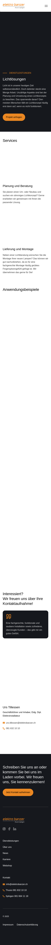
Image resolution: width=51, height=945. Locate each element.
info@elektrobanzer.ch (17, 884)
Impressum (8, 925)
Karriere (6, 859)
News (5, 853)
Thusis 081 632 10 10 (16, 890)
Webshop (7, 865)
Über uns (7, 847)
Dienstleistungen (11, 841)
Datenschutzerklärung (27, 925)
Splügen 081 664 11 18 (17, 896)
